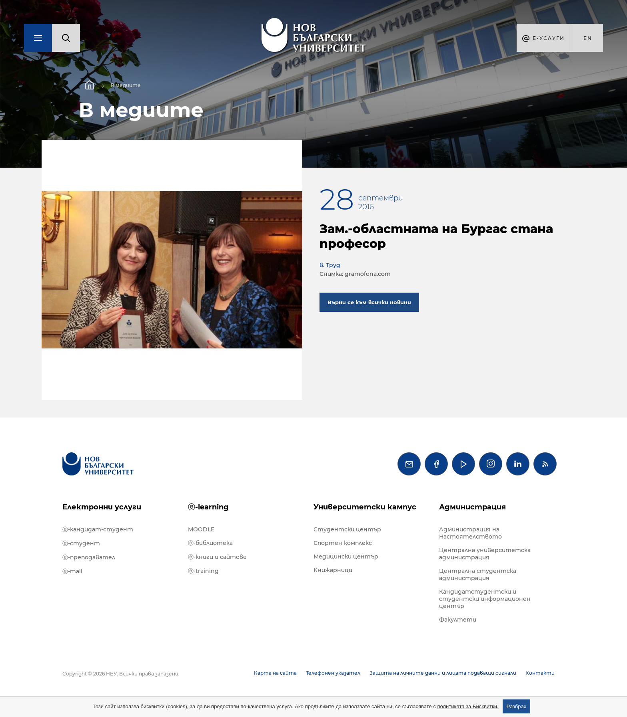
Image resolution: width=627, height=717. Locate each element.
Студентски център (347, 529)
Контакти (540, 673)
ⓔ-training (203, 570)
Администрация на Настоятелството (470, 533)
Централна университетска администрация (485, 554)
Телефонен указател (333, 673)
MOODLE (201, 529)
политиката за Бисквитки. (468, 706)
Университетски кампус (365, 507)
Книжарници (333, 570)
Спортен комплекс (343, 543)
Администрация (472, 507)
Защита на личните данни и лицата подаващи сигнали (442, 673)
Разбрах (517, 706)
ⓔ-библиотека (210, 543)
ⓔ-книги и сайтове (217, 557)
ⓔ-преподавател (88, 557)
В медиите (126, 85)
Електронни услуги (101, 507)
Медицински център (346, 556)
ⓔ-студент (81, 543)
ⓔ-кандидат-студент (97, 529)
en (587, 38)
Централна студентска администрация (477, 574)
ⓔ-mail (72, 571)
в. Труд (329, 265)
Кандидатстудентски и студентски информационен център (485, 599)
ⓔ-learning (208, 507)
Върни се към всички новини (369, 302)
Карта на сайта (275, 673)
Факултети (457, 619)
